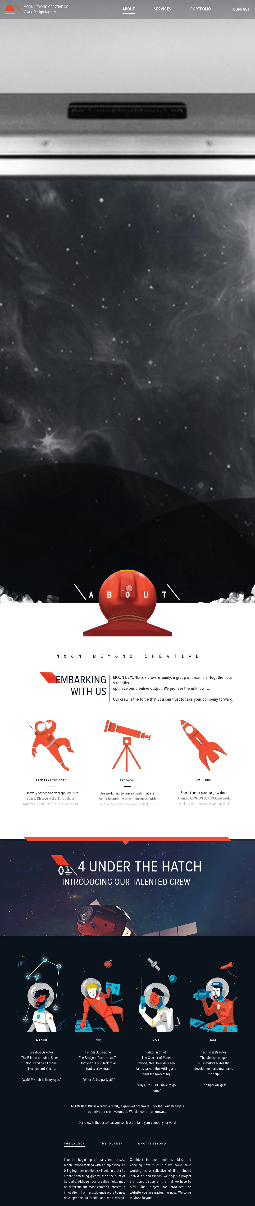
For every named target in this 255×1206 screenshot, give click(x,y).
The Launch (74, 1143)
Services (162, 9)
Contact (241, 9)
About (129, 9)
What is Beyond (152, 1143)
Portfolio (200, 9)
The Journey (111, 1143)
